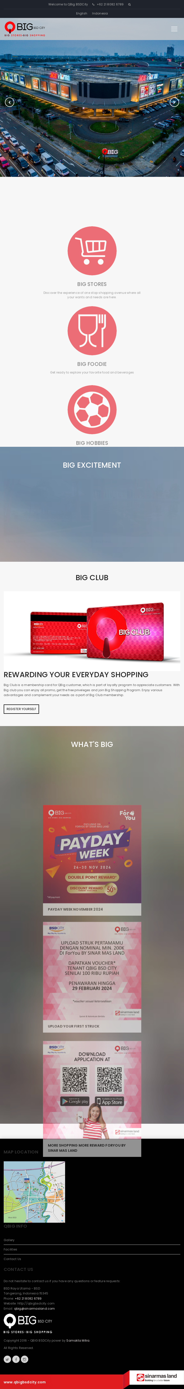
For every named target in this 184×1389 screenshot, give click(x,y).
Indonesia (100, 13)
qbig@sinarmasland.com (34, 1308)
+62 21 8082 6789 (110, 4)
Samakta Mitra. (78, 1340)
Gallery (9, 1240)
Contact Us (12, 1259)
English (81, 13)
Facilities (10, 1249)
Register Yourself (21, 709)
